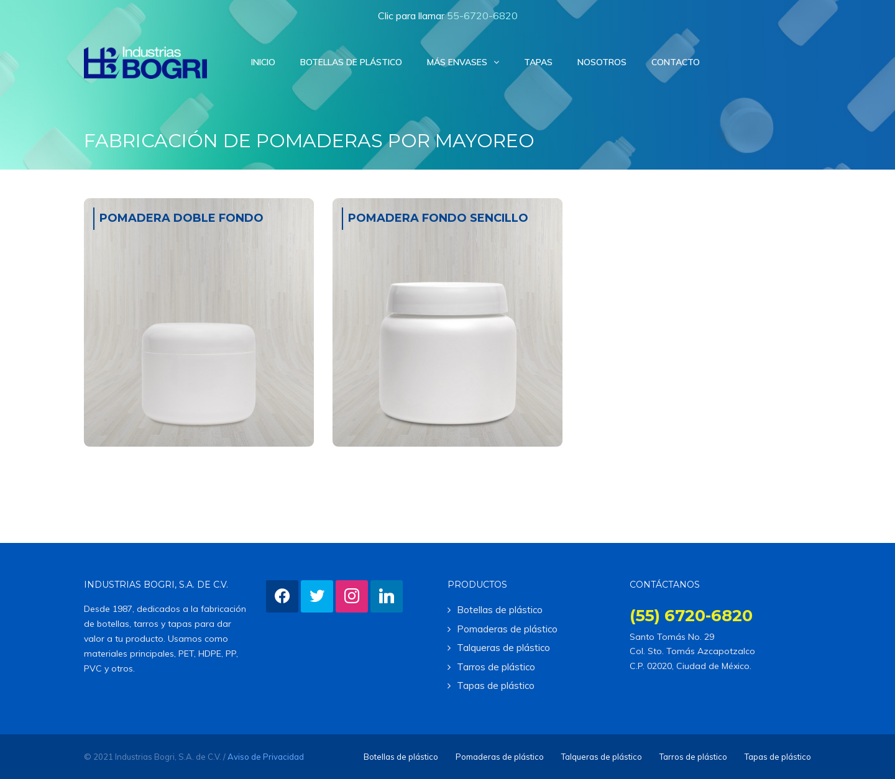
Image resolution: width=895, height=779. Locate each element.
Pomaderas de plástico (507, 629)
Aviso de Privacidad (265, 757)
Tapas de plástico (496, 685)
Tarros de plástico (496, 667)
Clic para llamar (448, 15)
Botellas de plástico (500, 610)
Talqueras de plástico (503, 648)
